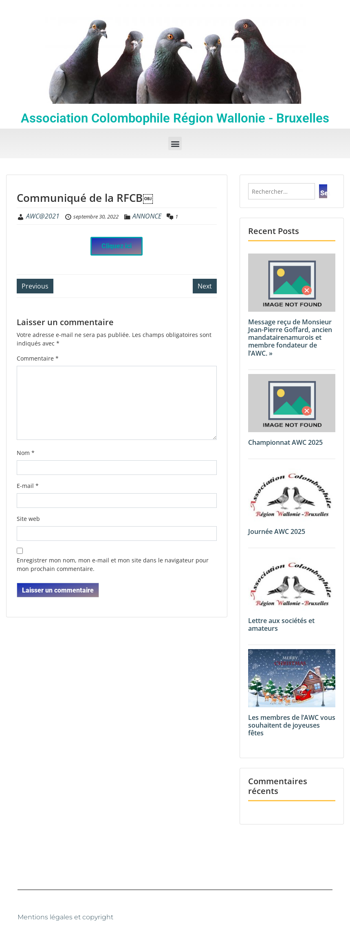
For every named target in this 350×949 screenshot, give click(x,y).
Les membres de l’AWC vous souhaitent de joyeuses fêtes (291, 725)
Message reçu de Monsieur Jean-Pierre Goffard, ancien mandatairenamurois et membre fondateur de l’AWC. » (290, 337)
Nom (26, 453)
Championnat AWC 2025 (285, 442)
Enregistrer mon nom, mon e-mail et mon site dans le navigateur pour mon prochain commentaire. (113, 564)
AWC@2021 (42, 216)
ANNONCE (146, 216)
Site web (28, 519)
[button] (175, 143)
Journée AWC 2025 (276, 531)
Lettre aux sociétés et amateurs (281, 624)
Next (205, 286)
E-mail (28, 486)
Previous (35, 286)
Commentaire (38, 358)
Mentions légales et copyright (65, 917)
